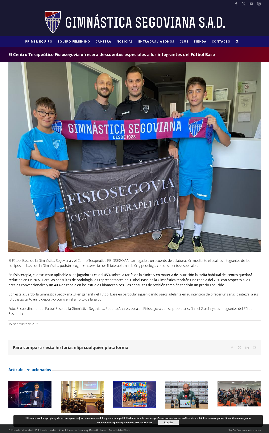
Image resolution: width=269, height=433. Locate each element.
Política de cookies (46, 430)
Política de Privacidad (20, 430)
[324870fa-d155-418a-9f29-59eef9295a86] (134, 157)
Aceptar (168, 422)
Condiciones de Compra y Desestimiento (82, 430)
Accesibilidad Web (119, 430)
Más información (144, 422)
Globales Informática (249, 430)
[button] (237, 41)
